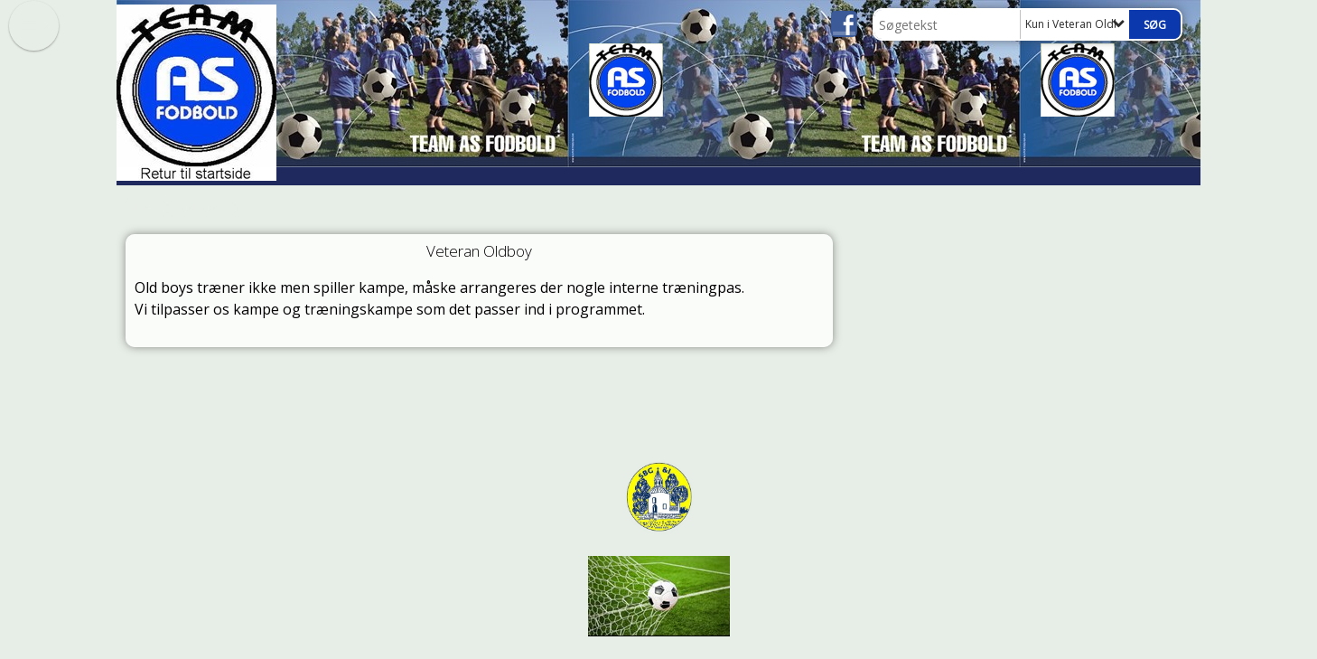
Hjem (143, 208)
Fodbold (197, 208)
